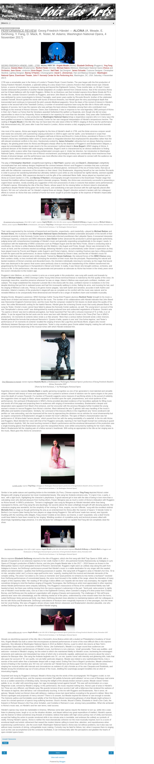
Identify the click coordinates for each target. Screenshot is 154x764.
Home (58, 753)
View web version (57, 757)
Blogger (62, 762)
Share (5, 743)
